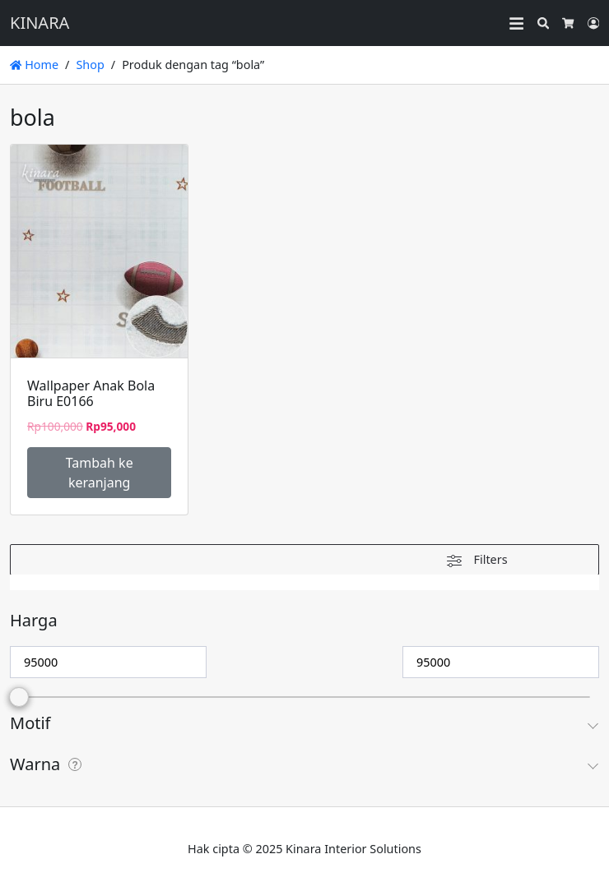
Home (34, 64)
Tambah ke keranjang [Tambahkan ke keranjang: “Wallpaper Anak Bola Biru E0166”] (99, 473)
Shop (90, 64)
